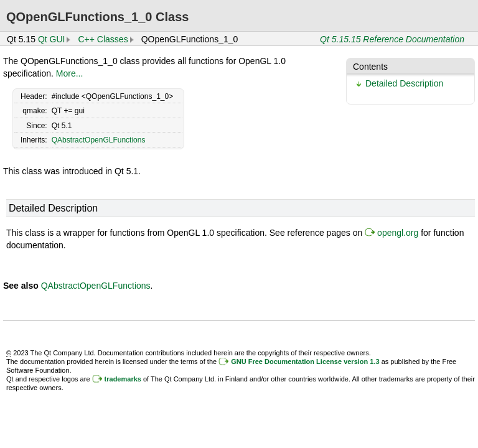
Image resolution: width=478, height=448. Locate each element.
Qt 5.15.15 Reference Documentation (392, 39)
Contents (370, 67)
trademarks (123, 379)
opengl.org (397, 233)
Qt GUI (51, 39)
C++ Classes (103, 39)
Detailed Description (404, 83)
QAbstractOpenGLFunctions (99, 140)
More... (69, 73)
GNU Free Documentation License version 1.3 (305, 361)
